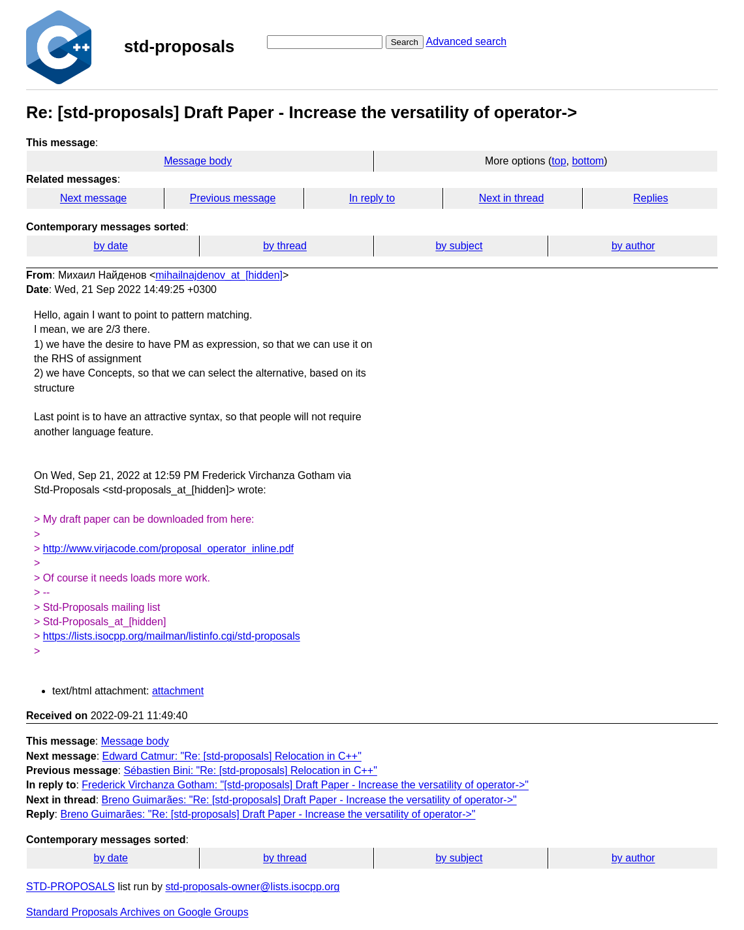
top (558, 160)
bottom (588, 160)
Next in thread (511, 198)
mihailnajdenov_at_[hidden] (219, 275)
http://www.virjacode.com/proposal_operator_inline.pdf (168, 548)
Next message (93, 198)
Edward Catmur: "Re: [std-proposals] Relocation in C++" (232, 756)
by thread (285, 245)
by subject (458, 245)
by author (633, 245)
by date (110, 245)
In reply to (372, 198)
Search (404, 42)
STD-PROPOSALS (70, 886)
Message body (198, 160)
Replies (650, 198)
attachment (178, 690)
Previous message (233, 198)
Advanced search (466, 41)
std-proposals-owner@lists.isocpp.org (252, 886)
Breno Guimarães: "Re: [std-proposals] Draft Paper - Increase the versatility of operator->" (309, 799)
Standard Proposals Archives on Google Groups (137, 912)
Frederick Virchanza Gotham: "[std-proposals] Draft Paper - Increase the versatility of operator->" (305, 784)
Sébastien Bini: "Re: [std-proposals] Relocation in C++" (250, 770)
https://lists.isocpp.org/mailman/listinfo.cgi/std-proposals (171, 636)
